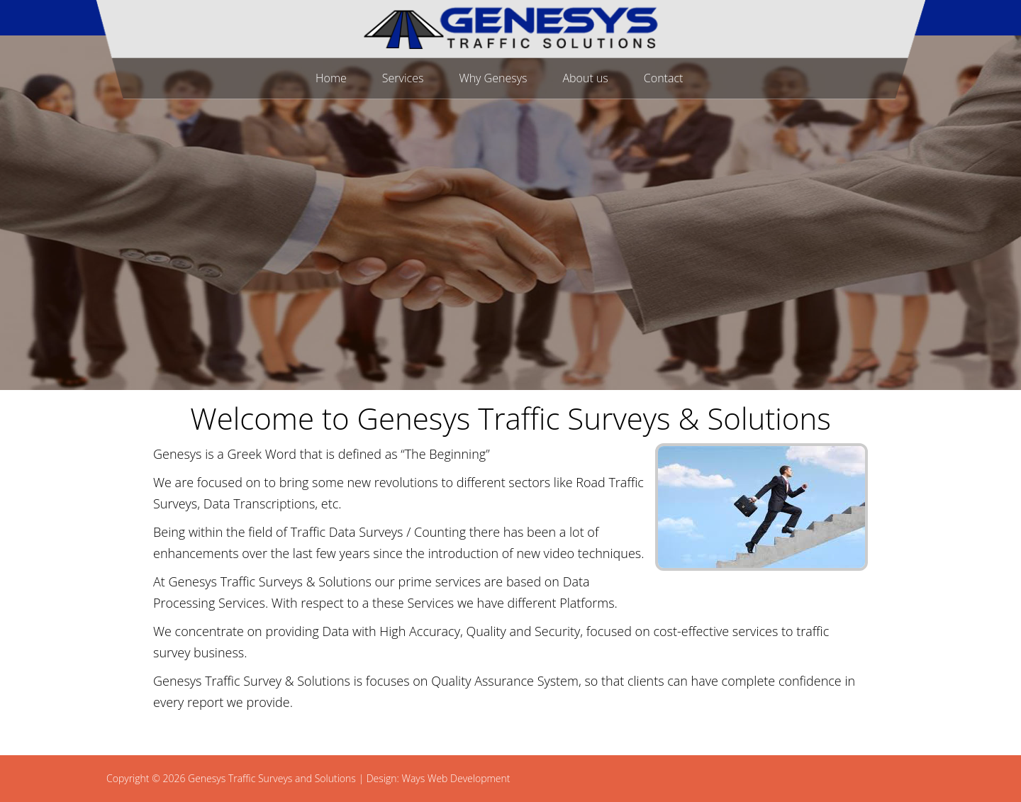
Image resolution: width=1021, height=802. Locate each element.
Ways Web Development (455, 778)
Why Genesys (493, 78)
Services (403, 78)
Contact (664, 78)
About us (585, 78)
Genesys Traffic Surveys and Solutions (272, 778)
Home (331, 78)
